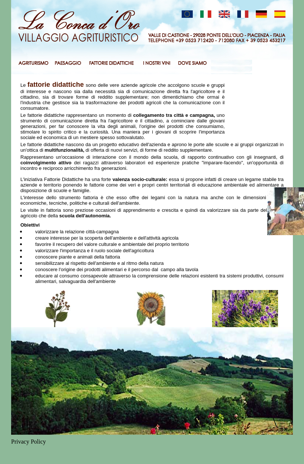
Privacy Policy (28, 441)
